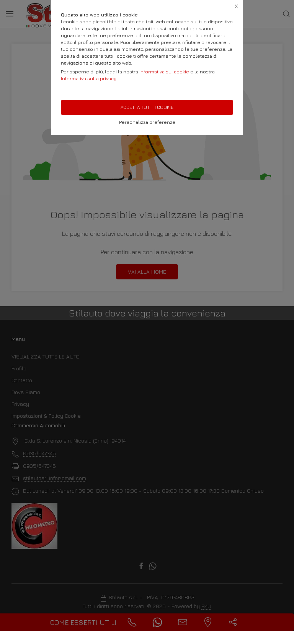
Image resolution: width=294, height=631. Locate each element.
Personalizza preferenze (147, 122)
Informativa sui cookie (164, 72)
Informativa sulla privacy (88, 78)
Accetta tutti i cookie (147, 107)
